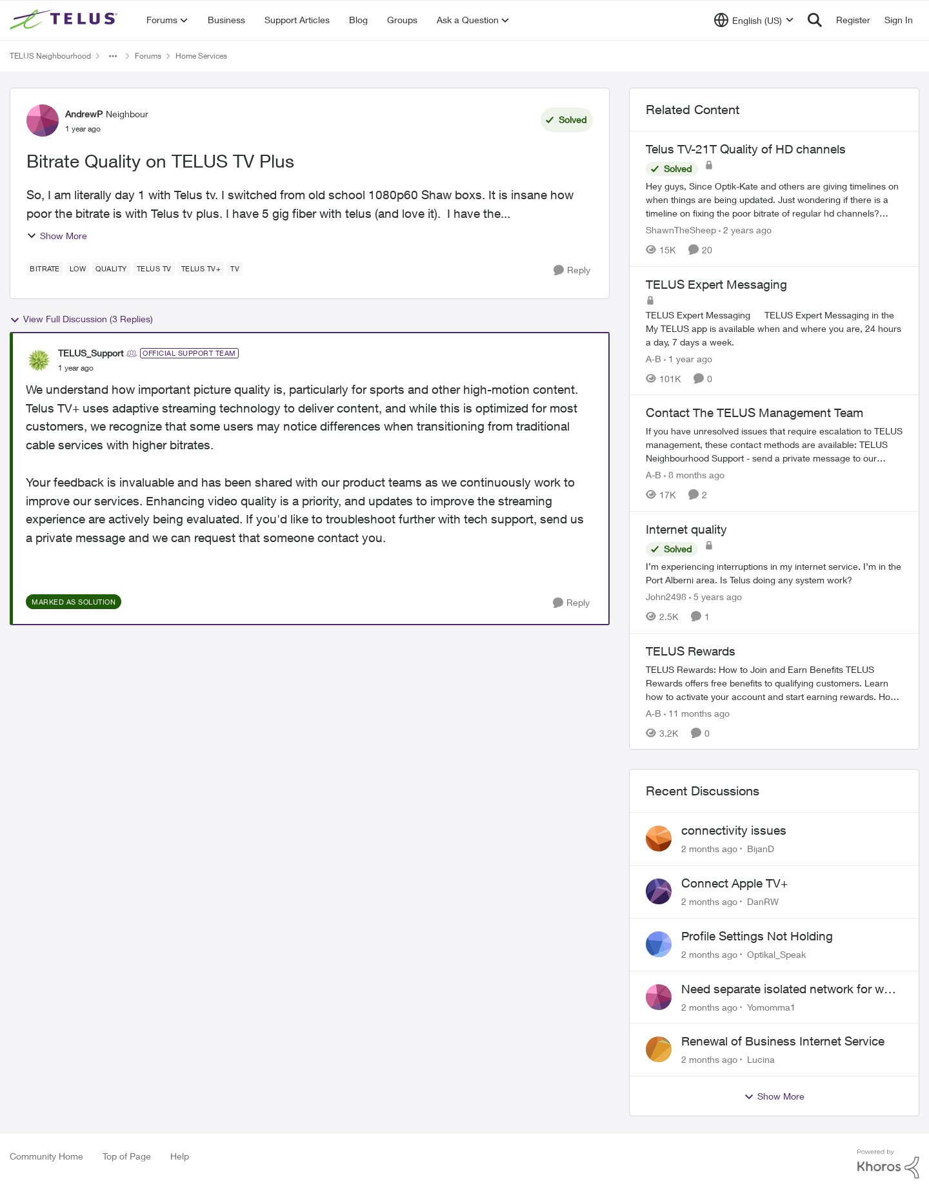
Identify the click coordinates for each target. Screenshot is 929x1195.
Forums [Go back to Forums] (148, 56)
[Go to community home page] (65, 20)
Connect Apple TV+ (734, 883)
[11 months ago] (697, 712)
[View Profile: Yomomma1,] (659, 997)
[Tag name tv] (235, 269)
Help (179, 1156)
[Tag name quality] (111, 269)
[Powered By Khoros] (888, 1164)
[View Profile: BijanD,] (659, 838)
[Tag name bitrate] (44, 269)
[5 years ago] (715, 596)
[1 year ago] (688, 358)
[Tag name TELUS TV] (154, 269)
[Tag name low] (78, 269)
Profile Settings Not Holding (757, 936)
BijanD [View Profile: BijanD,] (760, 848)
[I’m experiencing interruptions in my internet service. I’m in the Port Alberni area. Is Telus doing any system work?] (774, 573)
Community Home (46, 1156)
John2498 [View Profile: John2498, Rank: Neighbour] (666, 596)
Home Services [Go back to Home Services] (201, 56)
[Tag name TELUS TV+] (201, 269)
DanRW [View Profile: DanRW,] (763, 901)
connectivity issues (733, 830)
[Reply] (572, 270)
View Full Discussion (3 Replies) (81, 319)
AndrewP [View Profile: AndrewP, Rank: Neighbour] (84, 113)
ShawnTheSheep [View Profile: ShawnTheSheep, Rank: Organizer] (681, 229)
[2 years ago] (745, 230)
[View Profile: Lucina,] (659, 1049)
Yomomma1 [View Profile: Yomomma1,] (771, 1006)
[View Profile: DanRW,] (659, 891)
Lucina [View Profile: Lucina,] (761, 1059)
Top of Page (127, 1156)
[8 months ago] (694, 474)
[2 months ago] (709, 848)
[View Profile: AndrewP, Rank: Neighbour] (42, 120)
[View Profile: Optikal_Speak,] (659, 944)
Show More (56, 235)
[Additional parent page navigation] (113, 56)
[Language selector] (753, 20)
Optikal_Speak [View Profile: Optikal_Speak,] (776, 954)
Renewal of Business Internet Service (782, 1041)
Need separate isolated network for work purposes (791, 989)
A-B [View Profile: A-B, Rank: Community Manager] (653, 358)
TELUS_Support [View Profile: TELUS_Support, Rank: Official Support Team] (90, 352)
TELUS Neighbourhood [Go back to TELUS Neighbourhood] (50, 56)
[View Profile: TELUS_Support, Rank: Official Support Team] (39, 360)
